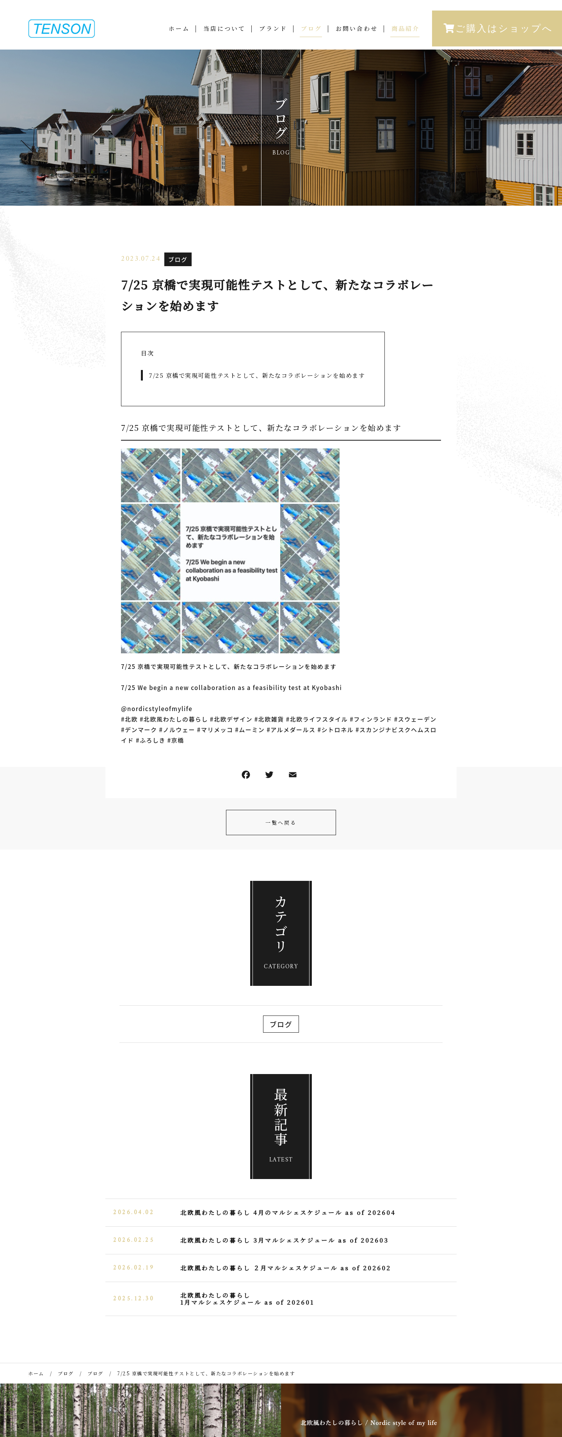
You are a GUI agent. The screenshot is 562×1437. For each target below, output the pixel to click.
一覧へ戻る (281, 822)
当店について (224, 30)
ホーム (179, 30)
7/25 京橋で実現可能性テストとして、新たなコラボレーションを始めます (257, 375)
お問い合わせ (357, 30)
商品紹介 (405, 30)
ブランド (273, 30)
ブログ (311, 30)
